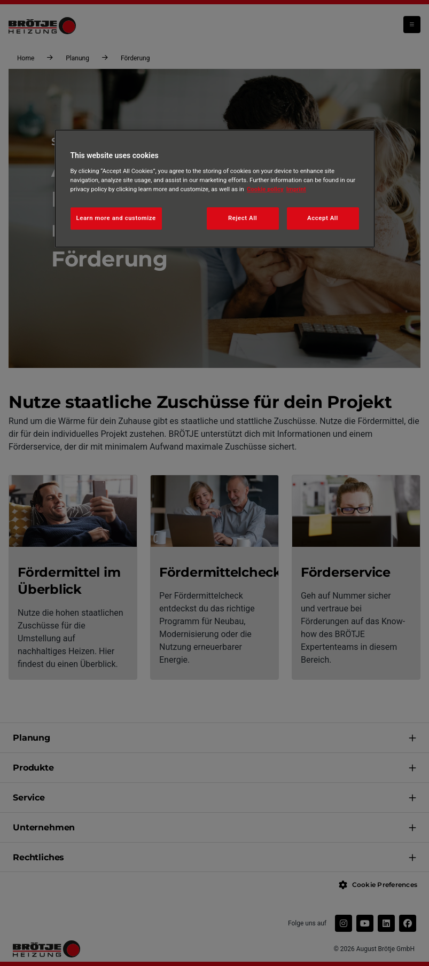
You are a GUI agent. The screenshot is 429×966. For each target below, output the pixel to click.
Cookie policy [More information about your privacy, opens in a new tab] (265, 189)
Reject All (242, 218)
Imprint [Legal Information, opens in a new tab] (296, 189)
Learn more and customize (116, 218)
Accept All (322, 218)
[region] (214, 189)
